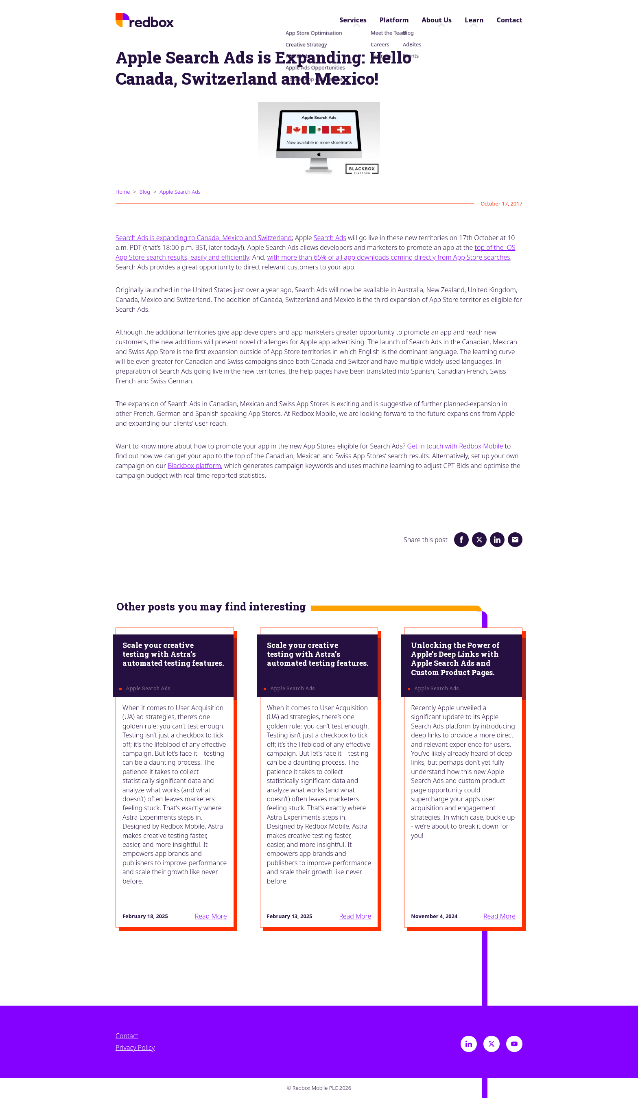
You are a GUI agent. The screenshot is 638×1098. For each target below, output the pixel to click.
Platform (394, 20)
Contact (509, 20)
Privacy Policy (135, 1047)
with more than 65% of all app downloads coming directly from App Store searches (388, 257)
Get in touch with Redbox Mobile (455, 446)
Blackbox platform (194, 465)
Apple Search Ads (180, 191)
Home (123, 191)
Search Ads (330, 237)
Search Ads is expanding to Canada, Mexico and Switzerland (204, 237)
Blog (145, 191)
